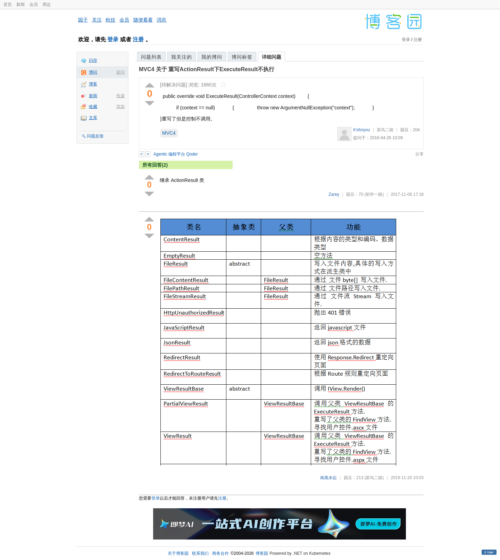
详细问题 (271, 57)
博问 (93, 72)
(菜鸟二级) (374, 477)
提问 (120, 72)
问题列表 (151, 57)
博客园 (262, 553)
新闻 (20, 4)
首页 (7, 4)
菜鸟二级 (385, 129)
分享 (419, 154)
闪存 (93, 60)
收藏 (93, 106)
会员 (34, 4)
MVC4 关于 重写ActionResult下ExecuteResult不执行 (206, 69)
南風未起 (328, 477)
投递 (120, 95)
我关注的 (181, 57)
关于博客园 (178, 553)
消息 (161, 20)
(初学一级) (374, 194)
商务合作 (220, 553)
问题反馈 (95, 136)
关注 (97, 20)
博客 (93, 84)
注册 (138, 39)
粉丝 (110, 20)
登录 (112, 39)
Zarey (333, 194)
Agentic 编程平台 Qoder (175, 154)
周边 (46, 4)
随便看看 (143, 20)
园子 (83, 20)
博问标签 (242, 57)
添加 (120, 106)
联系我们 (200, 553)
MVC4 (169, 133)
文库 (93, 117)
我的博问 (211, 57)
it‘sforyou (361, 129)
